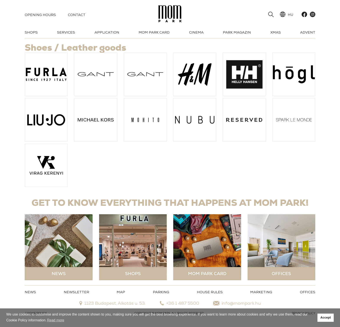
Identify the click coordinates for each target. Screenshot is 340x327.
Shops (31, 32)
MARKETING (261, 292)
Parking (161, 292)
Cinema (196, 32)
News (30, 292)
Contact (76, 15)
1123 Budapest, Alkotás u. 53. (112, 303)
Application (107, 32)
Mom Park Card (154, 32)
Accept (325, 317)
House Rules (210, 292)
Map (121, 292)
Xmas (275, 32)
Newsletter (76, 292)
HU (286, 14)
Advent (307, 32)
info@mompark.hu (237, 303)
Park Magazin (237, 32)
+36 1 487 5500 (179, 303)
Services (66, 32)
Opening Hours (40, 15)
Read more (55, 320)
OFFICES (307, 292)
